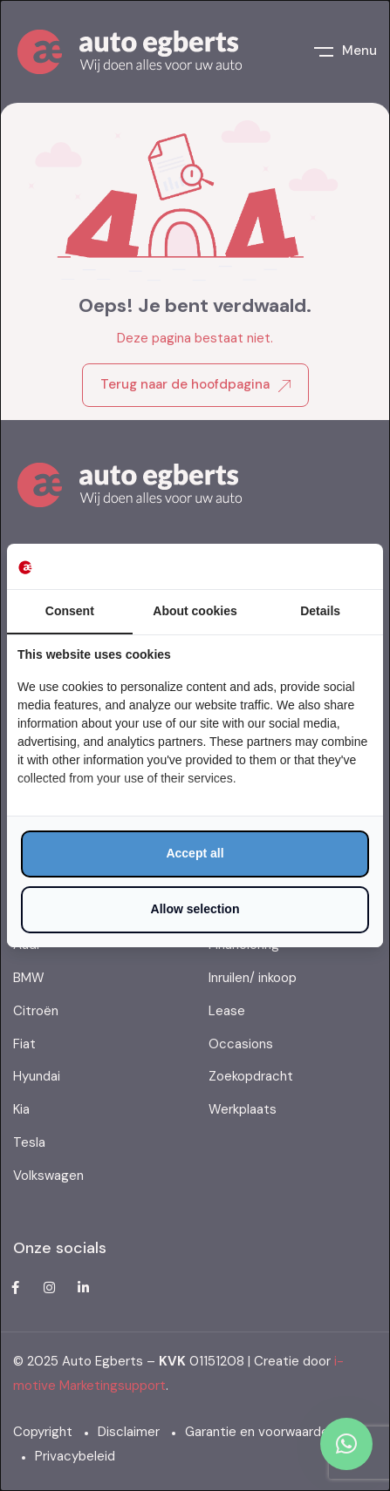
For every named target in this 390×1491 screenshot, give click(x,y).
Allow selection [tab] (195, 909)
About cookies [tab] (194, 611)
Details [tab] (320, 611)
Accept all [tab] (194, 853)
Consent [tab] (69, 611)
